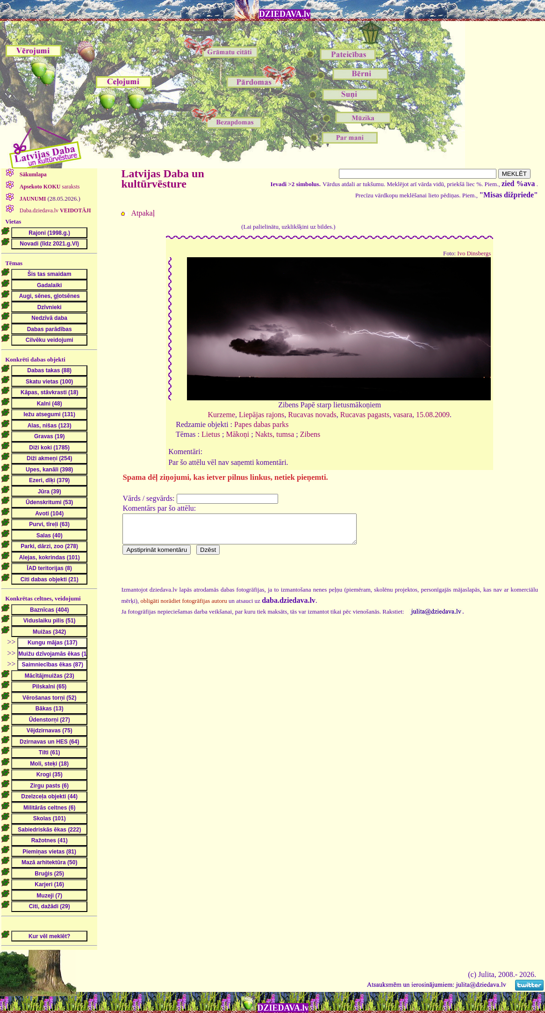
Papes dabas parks (261, 424)
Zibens (310, 434)
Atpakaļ (143, 213)
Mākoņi (237, 434)
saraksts (49, 186)
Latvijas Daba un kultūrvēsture (162, 178)
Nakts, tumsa (274, 434)
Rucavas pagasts (364, 415)
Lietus (210, 434)
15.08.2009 (433, 415)
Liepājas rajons (261, 415)
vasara (402, 415)
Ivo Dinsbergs (474, 253)
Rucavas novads (312, 415)
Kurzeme (221, 415)
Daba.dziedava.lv (54, 210)
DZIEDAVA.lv (284, 14)
